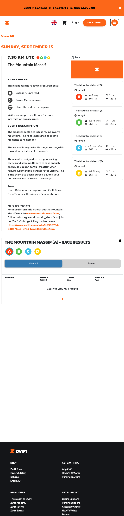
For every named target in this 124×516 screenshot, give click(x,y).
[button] (120, 8)
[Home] (7, 23)
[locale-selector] (54, 22)
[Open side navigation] (114, 22)
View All (7, 36)
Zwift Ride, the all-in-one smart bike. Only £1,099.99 (59, 8)
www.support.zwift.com (27, 115)
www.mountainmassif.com (42, 213)
